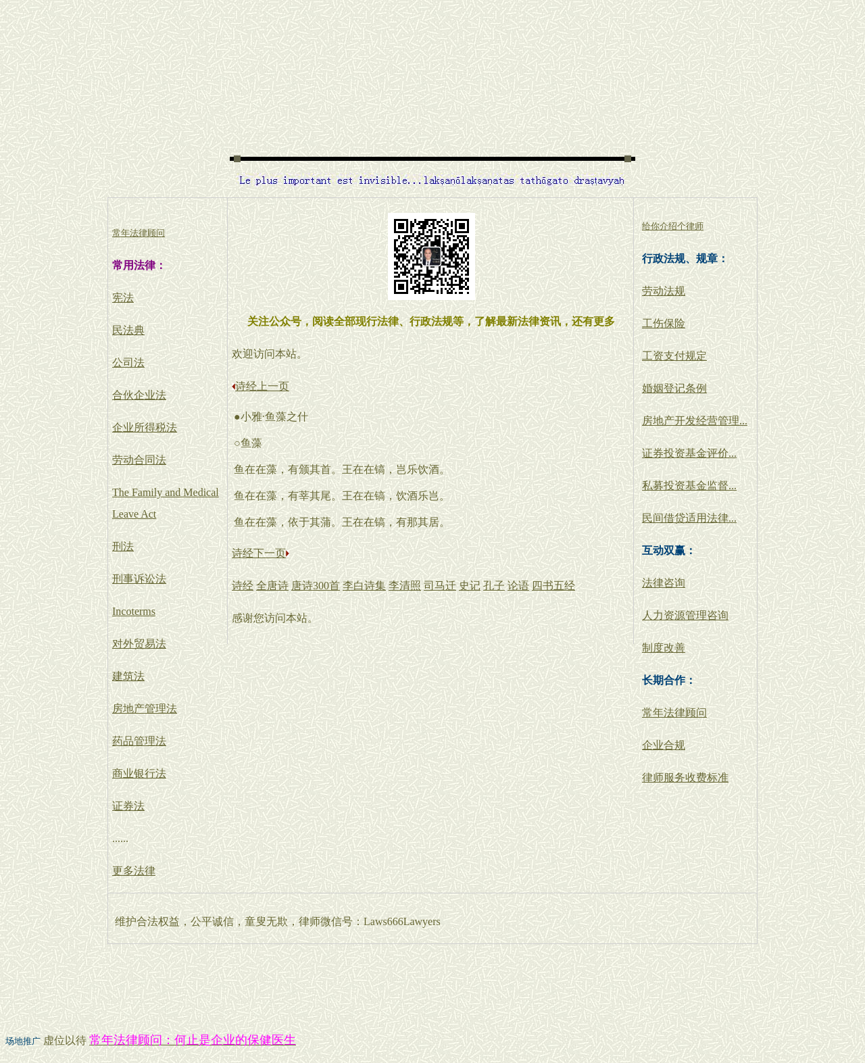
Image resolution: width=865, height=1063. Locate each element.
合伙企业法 (139, 395)
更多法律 (133, 870)
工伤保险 (663, 323)
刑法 (123, 546)
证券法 (128, 806)
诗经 (242, 585)
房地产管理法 (144, 708)
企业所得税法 (144, 427)
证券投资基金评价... (689, 453)
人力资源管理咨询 (685, 615)
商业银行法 (139, 773)
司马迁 (440, 585)
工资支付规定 (674, 356)
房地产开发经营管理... (694, 420)
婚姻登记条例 (674, 388)
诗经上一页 (262, 386)
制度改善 (663, 647)
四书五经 (553, 585)
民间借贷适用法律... (689, 518)
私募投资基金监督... (689, 485)
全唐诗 (272, 585)
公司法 (128, 362)
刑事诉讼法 (139, 579)
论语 (518, 585)
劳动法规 (663, 291)
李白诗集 (364, 585)
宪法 (123, 297)
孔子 (494, 585)
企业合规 (663, 745)
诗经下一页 (259, 553)
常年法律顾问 (674, 712)
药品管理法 (139, 741)
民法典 (128, 330)
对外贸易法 (139, 643)
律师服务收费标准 (685, 777)
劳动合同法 (139, 460)
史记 (469, 585)
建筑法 (128, 676)
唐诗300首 (315, 585)
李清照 (405, 585)
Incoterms (133, 611)
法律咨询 (663, 583)
